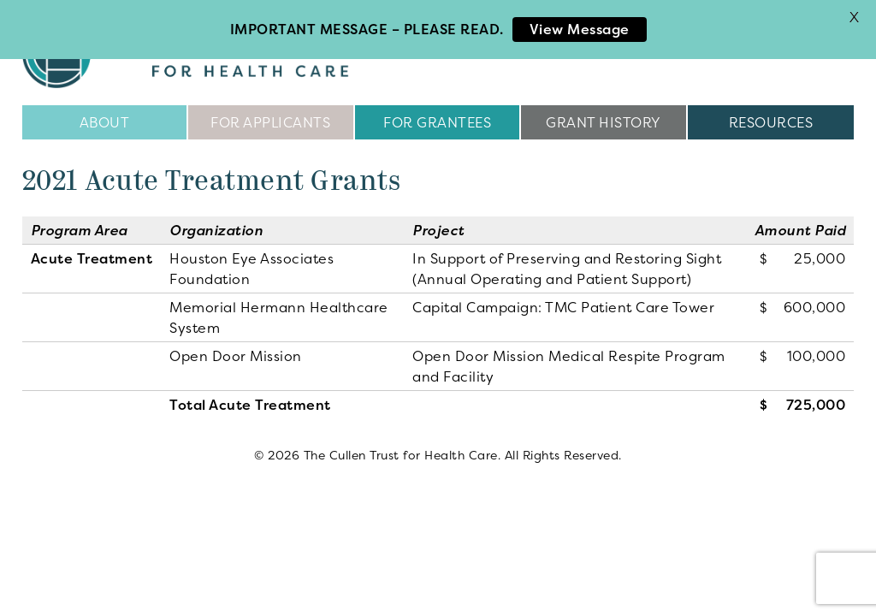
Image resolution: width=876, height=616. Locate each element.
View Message (580, 29)
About (105, 119)
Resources (771, 119)
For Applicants (270, 119)
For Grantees (437, 119)
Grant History (603, 119)
